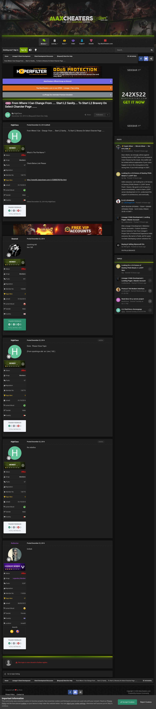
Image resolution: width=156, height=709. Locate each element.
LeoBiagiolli (126, 291)
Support (81, 44)
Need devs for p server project (133, 299)
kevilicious (125, 301)
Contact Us (20, 694)
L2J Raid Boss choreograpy (132, 309)
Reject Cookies (146, 702)
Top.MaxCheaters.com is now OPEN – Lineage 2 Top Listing (57, 88)
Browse (43, 44)
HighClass (18, 113)
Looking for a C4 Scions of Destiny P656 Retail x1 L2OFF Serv (132, 267)
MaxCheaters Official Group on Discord (57, 81)
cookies (23, 703)
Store (64, 44)
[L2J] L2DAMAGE (128, 200)
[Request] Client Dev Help (38, 116)
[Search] (126, 50)
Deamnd (15, 239)
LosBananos (128, 222)
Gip (125, 178)
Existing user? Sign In (10, 50)
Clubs (73, 44)
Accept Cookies (127, 702)
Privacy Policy (10, 694)
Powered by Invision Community (138, 693)
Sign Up (23, 50)
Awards (91, 44)
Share (88, 115)
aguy (123, 311)
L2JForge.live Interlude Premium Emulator (58, 95)
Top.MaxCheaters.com (105, 44)
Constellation (128, 151)
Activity (54, 44)
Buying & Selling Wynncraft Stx (133, 244)
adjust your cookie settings (76, 703)
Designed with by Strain (14, 690)
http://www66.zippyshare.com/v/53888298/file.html (47, 180)
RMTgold (127, 247)
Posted (141, 151)
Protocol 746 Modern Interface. (133, 289)
